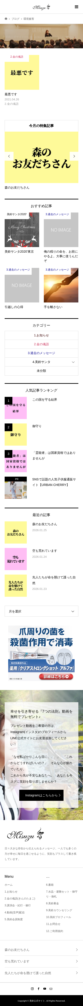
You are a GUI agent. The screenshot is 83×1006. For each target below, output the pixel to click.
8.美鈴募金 (52, 903)
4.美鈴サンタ (42, 362)
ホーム (9, 884)
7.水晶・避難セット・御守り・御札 (61, 894)
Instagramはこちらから (41, 795)
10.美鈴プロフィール (58, 917)
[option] (42, 161)
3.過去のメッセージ (41, 353)
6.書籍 (50, 884)
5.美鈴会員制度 (14, 919)
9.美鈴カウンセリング (59, 910)
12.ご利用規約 (54, 931)
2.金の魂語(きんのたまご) (20, 898)
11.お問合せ (53, 924)
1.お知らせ (41, 335)
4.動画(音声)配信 (15, 912)
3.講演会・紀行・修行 (18, 905)
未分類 (41, 370)
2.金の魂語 (41, 344)
